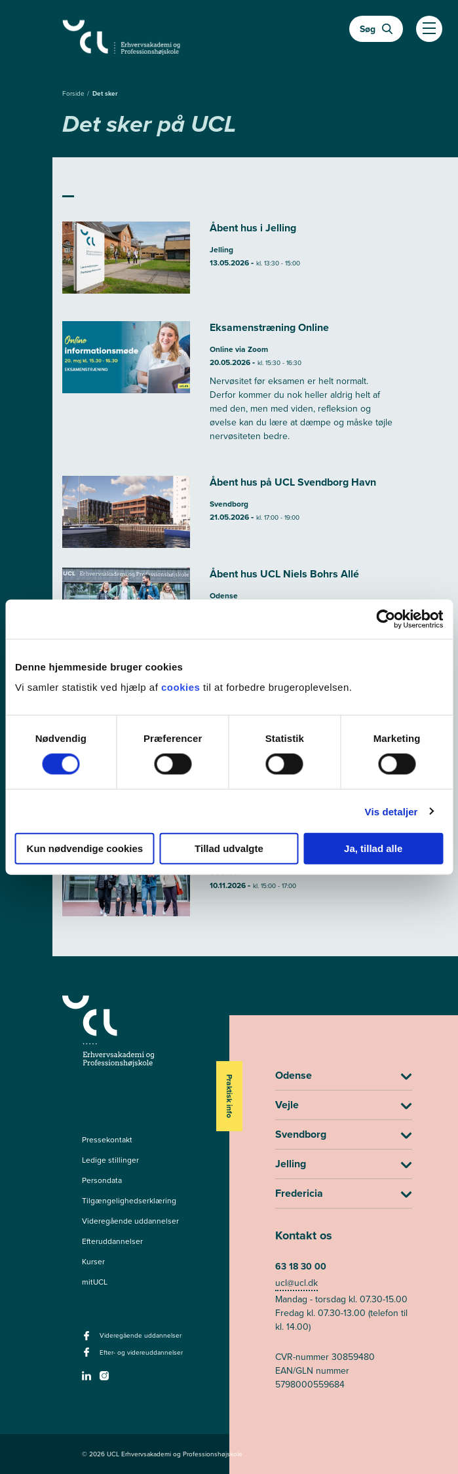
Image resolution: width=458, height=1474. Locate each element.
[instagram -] (106, 1379)
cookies (182, 687)
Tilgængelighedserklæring (129, 1201)
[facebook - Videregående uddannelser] (88, 1339)
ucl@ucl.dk (296, 1283)
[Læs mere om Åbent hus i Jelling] (229, 261)
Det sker (105, 93)
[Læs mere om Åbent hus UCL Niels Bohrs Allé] (229, 880)
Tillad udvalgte (229, 848)
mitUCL (94, 1282)
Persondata (102, 1180)
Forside (74, 93)
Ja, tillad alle (373, 848)
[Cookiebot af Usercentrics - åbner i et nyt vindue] (385, 619)
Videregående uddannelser (130, 1221)
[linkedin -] (88, 1379)
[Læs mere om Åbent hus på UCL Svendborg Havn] (229, 512)
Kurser (93, 1262)
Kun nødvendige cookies (85, 848)
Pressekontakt (107, 1140)
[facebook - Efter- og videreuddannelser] (88, 1356)
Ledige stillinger (110, 1160)
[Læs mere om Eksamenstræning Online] (229, 388)
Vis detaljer (391, 811)
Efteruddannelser (112, 1241)
